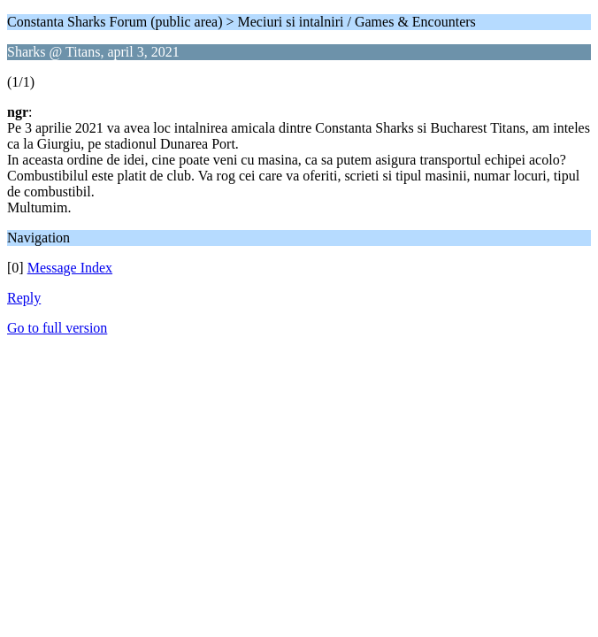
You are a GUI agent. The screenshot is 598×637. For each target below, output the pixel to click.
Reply (24, 297)
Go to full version (57, 327)
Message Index (69, 267)
